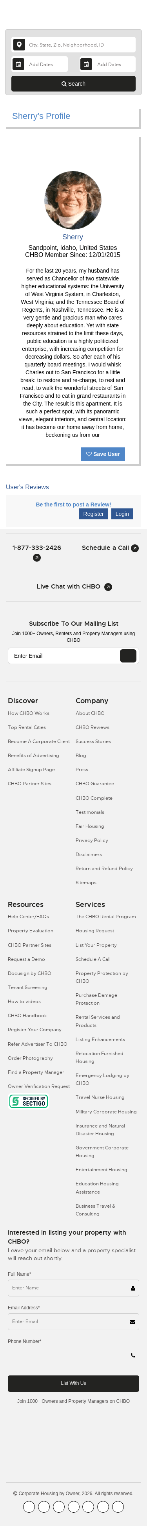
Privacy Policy (92, 840)
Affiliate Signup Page (31, 770)
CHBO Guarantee (95, 784)
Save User (103, 454)
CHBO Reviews (92, 727)
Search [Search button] (73, 84)
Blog (81, 755)
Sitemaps (86, 883)
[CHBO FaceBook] (29, 1507)
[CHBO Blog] (59, 1507)
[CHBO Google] (118, 1507)
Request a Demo (26, 959)
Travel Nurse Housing (100, 1097)
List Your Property (96, 945)
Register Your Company (35, 1030)
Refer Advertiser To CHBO (37, 1044)
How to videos (24, 1001)
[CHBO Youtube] (44, 1507)
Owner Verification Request (39, 1086)
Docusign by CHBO (29, 973)
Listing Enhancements (100, 1039)
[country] (73, 44)
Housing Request (95, 931)
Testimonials (90, 812)
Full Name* (19, 1274)
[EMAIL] (128, 655)
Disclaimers (89, 854)
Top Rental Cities (27, 727)
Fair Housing (90, 826)
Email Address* (24, 1308)
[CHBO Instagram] (74, 1507)
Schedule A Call (93, 959)
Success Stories (93, 741)
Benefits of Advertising (33, 755)
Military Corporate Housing (106, 1112)
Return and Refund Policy (104, 868)
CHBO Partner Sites (29, 784)
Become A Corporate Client (39, 741)
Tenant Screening (27, 987)
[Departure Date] (108, 64)
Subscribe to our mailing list (73, 623)
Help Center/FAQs (28, 917)
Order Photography (30, 1058)
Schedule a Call (110, 548)
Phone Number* (24, 1341)
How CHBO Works (28, 713)
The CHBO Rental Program (106, 917)
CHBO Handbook (27, 1016)
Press (82, 770)
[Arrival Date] (39, 64)
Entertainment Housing (101, 1170)
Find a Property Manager (36, 1072)
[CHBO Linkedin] (88, 1507)
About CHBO (90, 713)
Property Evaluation (30, 931)
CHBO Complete (94, 798)
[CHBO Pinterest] (103, 1507)
